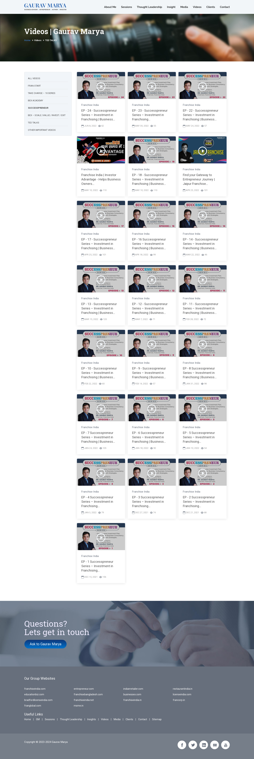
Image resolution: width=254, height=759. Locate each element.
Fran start (34, 85)
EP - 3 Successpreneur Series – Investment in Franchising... (148, 501)
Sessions (126, 7)
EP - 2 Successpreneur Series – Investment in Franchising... (199, 501)
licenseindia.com (182, 694)
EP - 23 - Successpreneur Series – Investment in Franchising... (150, 115)
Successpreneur (38, 108)
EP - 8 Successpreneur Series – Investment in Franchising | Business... (200, 373)
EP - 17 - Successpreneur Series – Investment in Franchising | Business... (99, 243)
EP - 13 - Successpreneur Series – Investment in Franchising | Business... (99, 308)
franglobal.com (32, 705)
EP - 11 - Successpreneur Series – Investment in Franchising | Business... (200, 308)
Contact (225, 7)
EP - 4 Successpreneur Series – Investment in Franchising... (97, 501)
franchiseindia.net (84, 700)
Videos (197, 7)
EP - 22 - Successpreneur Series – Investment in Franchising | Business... (200, 115)
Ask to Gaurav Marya (45, 644)
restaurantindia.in (182, 688)
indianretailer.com (133, 688)
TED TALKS (51, 40)
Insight (171, 7)
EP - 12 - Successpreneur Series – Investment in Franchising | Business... (150, 308)
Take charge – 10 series (41, 93)
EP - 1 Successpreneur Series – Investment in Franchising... (97, 566)
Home (27, 40)
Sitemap (157, 719)
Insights (91, 719)
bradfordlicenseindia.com (38, 700)
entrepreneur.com (84, 688)
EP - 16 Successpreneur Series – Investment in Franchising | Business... (149, 243)
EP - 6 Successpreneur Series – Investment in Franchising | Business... (149, 437)
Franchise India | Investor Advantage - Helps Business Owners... (101, 179)
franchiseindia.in (132, 700)
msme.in (78, 705)
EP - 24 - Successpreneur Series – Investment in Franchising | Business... (99, 115)
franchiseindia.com (34, 688)
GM (38, 719)
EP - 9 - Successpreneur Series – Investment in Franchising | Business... (149, 373)
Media (184, 7)
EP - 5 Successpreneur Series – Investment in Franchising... (199, 437)
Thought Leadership (149, 7)
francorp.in (179, 700)
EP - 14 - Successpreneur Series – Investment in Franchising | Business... (200, 243)
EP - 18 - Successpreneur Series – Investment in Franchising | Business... (150, 179)
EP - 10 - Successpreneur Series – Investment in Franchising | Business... (99, 373)
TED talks (33, 122)
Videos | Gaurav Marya (64, 31)
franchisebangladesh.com (88, 694)
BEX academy (35, 100)
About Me (110, 7)
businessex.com (132, 694)
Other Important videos (42, 130)
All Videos (34, 78)
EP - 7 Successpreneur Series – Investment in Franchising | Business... (98, 437)
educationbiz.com (34, 694)
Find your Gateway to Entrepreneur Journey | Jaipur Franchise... (199, 179)
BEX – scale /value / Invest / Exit (47, 115)
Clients (210, 7)
